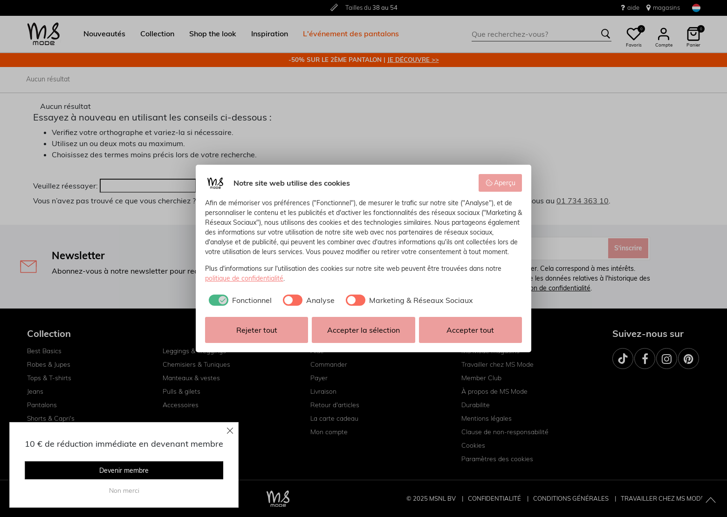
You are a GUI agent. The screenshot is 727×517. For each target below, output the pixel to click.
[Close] (230, 430)
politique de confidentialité (244, 278)
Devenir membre (124, 470)
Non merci (124, 490)
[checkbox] (238, 300)
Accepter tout (470, 330)
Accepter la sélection (363, 330)
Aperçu (500, 183)
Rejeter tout (256, 330)
